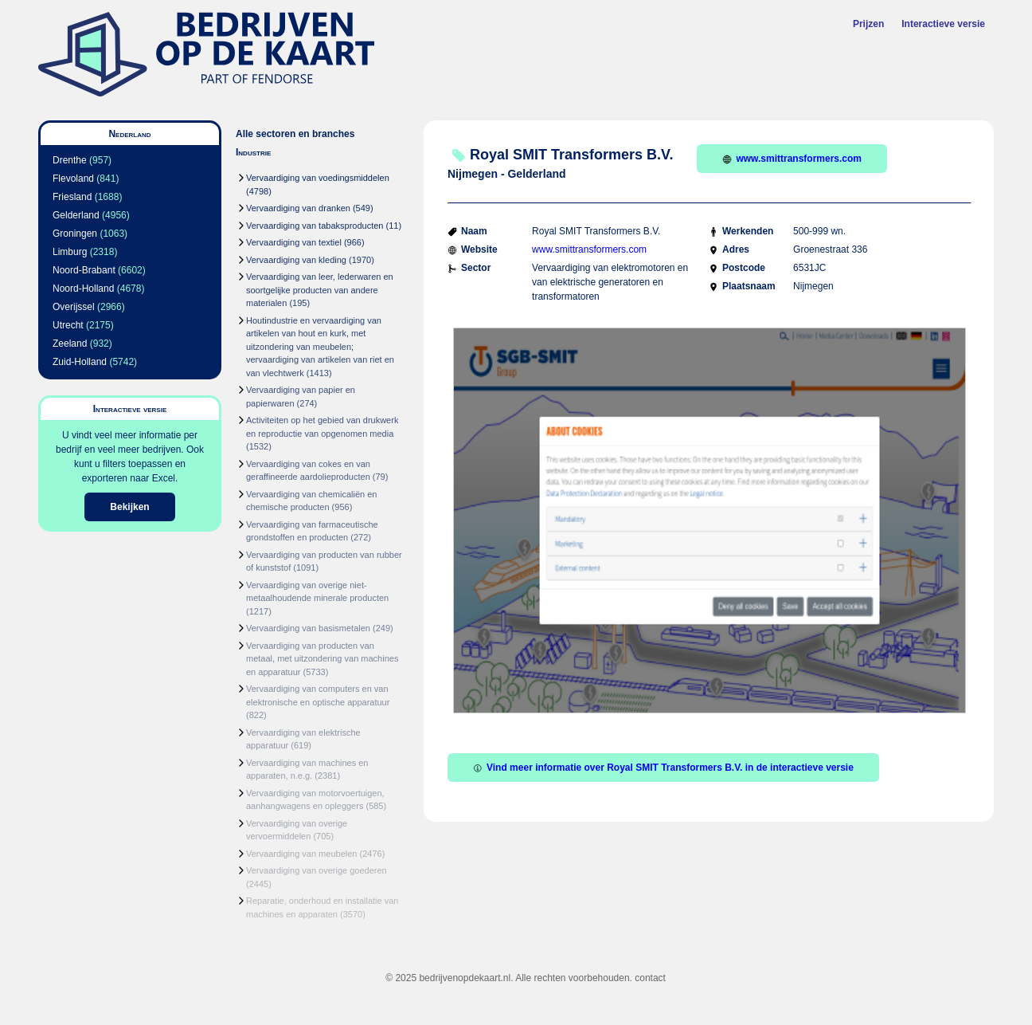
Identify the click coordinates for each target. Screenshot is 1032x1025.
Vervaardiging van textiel (294, 242)
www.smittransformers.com (792, 158)
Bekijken (129, 506)
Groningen (75, 233)
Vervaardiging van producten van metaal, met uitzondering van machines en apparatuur (322, 659)
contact (650, 978)
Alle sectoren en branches (295, 133)
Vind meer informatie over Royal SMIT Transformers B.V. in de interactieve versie (663, 767)
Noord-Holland (83, 288)
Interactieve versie (943, 23)
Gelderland (76, 215)
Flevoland (73, 178)
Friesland (72, 196)
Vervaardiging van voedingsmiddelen (317, 178)
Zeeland (70, 343)
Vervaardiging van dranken (298, 208)
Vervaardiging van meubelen (301, 853)
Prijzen (868, 23)
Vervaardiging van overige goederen (316, 870)
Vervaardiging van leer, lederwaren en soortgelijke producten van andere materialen (319, 290)
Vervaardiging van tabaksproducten (314, 225)
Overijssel (74, 306)
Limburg (70, 251)
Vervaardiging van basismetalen (308, 628)
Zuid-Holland (80, 361)
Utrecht (68, 325)
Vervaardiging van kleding (296, 260)
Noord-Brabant (84, 270)
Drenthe (70, 160)
